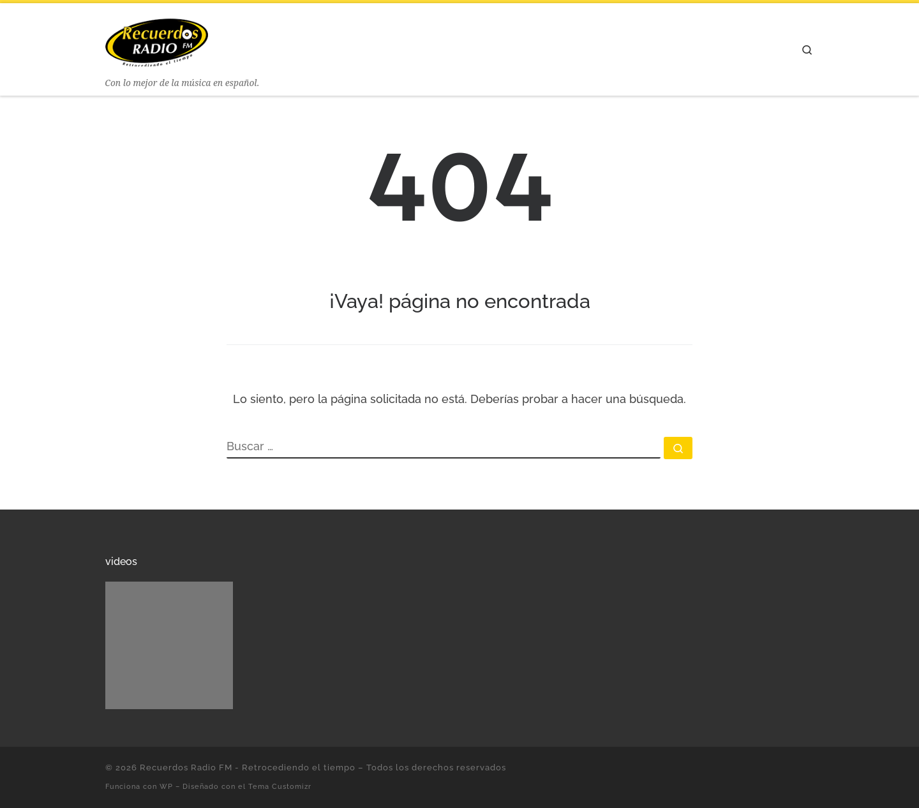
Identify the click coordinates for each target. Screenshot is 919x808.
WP (166, 786)
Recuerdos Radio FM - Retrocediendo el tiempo (247, 767)
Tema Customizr (279, 786)
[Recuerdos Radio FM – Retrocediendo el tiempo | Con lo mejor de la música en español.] (156, 39)
